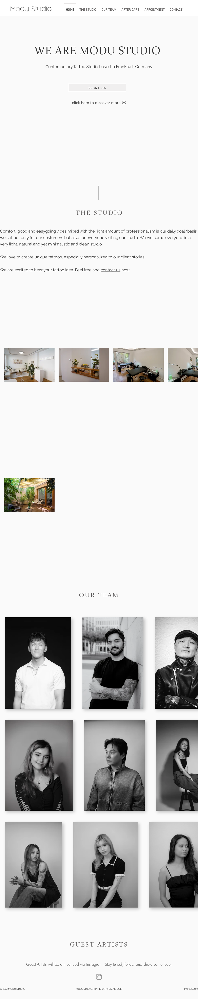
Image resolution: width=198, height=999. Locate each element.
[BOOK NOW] (97, 88)
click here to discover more (97, 102)
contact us (110, 269)
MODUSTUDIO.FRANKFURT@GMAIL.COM (99, 988)
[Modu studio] (99, 977)
